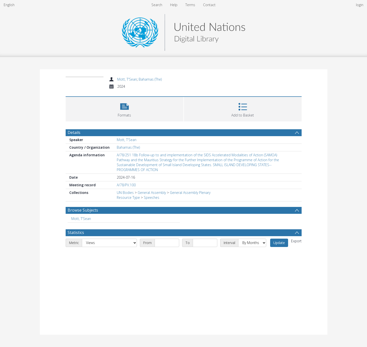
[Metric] (109, 243)
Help (173, 4)
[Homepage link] (183, 31)
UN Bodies (125, 192)
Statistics (76, 232)
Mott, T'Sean (127, 79)
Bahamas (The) (150, 79)
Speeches (151, 197)
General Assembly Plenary (190, 192)
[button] (124, 108)
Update (279, 242)
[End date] (205, 243)
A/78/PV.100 (126, 185)
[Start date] (167, 243)
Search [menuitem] (156, 4)
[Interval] (252, 243)
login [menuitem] (359, 4)
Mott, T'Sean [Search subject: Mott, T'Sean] (81, 218)
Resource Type (128, 197)
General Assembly (152, 192)
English (9, 4)
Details (74, 132)
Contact (209, 4)
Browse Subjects (83, 210)
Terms (190, 4)
